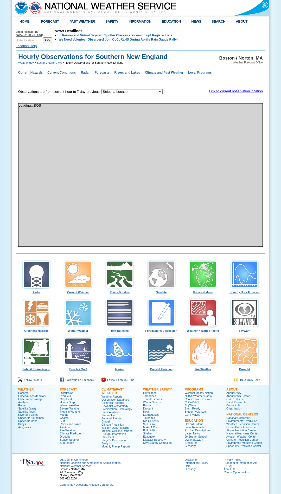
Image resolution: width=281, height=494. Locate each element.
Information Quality (196, 462)
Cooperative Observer (198, 399)
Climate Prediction (71, 433)
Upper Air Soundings (31, 417)
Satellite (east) (27, 408)
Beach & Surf (78, 368)
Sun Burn (149, 424)
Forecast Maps (203, 291)
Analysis (23, 402)
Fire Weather (203, 368)
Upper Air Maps (27, 420)
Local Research (194, 427)
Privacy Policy (232, 459)
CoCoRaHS (192, 402)
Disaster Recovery (154, 439)
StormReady (192, 408)
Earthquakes (151, 414)
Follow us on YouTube (117, 379)
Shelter (147, 433)
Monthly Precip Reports (115, 446)
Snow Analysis (110, 412)
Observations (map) (30, 399)
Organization (234, 408)
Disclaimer (191, 459)
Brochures (191, 442)
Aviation (65, 427)
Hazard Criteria (194, 424)
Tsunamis (149, 417)
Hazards (23, 392)
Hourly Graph (68, 402)
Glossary (190, 445)
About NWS (233, 392)
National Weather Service (75, 465)
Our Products (234, 399)
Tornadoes (149, 396)
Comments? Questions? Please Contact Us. (87, 484)
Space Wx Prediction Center (243, 445)
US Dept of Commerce (74, 459)
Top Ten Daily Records (115, 427)
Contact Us (233, 405)
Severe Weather (70, 408)
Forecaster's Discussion (161, 329)
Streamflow (108, 415)
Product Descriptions (197, 430)
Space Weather (69, 439)
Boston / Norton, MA (49, 62)
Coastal (64, 417)
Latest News (192, 433)
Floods (147, 405)
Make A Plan (150, 427)
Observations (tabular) (32, 396)
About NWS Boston (238, 396)
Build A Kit (149, 430)
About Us (229, 469)
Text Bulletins (119, 329)
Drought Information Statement (113, 435)
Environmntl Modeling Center (244, 442)
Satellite (161, 291)
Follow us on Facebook (77, 379)
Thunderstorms (152, 399)
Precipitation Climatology (116, 409)
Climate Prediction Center (242, 439)
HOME (24, 21)
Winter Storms (152, 402)
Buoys (22, 424)
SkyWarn (244, 329)
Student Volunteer (196, 411)
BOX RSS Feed (247, 379)
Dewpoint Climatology (114, 405)
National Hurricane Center (242, 433)
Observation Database (115, 399)
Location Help (26, 46)
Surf (62, 420)
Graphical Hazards (36, 329)
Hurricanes (150, 392)
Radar (36, 291)
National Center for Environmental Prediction (241, 419)
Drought (244, 368)
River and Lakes (28, 414)
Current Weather (78, 291)
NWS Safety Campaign (157, 442)
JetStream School (196, 436)
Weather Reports (111, 396)
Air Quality (24, 427)
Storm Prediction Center (241, 430)
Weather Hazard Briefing (203, 329)
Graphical (66, 399)
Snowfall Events (111, 418)
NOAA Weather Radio (198, 396)
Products (65, 396)
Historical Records (112, 402)
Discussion (66, 392)
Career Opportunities (237, 472)
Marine (119, 368)
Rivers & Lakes (119, 291)
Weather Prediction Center (242, 424)
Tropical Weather (70, 411)
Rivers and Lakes (70, 424)
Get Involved (192, 414)
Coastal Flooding (161, 368)
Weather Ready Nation (199, 392)
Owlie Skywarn (194, 439)
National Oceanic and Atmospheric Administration (90, 462)
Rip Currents (151, 420)
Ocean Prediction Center (241, 427)
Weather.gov (26, 62)
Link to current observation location (236, 91)
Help (187, 465)
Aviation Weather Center (241, 436)
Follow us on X (30, 379)
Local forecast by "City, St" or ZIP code (29, 33)
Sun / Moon (67, 442)
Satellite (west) (27, 411)
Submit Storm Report (36, 368)
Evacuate (149, 436)
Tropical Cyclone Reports (116, 430)
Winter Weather (78, 329)
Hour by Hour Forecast (244, 291)
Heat (146, 411)
